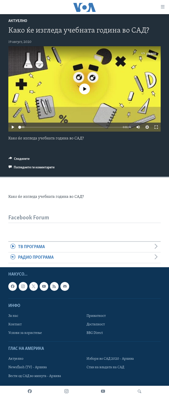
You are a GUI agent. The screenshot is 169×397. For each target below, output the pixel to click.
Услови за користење (25, 333)
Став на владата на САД (105, 367)
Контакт (15, 324)
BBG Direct (95, 333)
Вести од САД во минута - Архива (34, 376)
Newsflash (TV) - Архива (27, 367)
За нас (13, 316)
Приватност (96, 316)
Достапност (96, 324)
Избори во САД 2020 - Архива (110, 359)
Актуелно (17, 21)
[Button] (19, 160)
